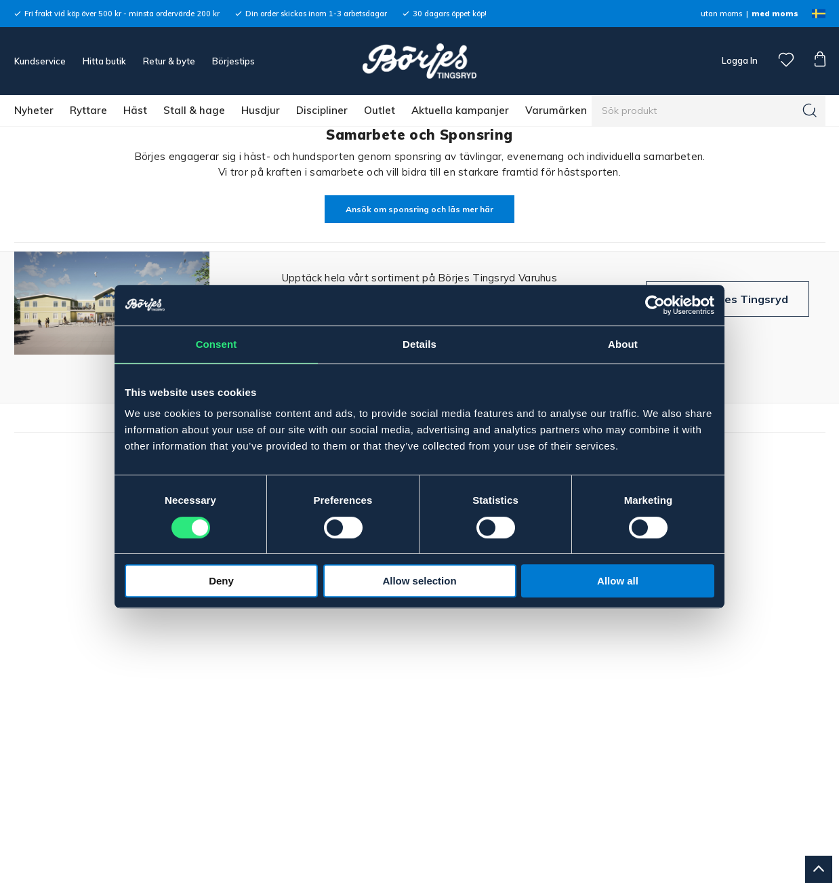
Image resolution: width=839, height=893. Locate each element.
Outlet (379, 110)
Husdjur (260, 110)
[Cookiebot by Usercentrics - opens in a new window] (655, 305)
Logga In (739, 60)
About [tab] (623, 344)
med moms (775, 13)
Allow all (617, 581)
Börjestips (233, 61)
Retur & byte (169, 61)
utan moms (721, 13)
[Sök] (809, 110)
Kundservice (40, 61)
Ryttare (88, 110)
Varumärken (556, 110)
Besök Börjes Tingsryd (727, 299)
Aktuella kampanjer (460, 110)
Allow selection (419, 581)
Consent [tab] (216, 344)
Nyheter (34, 110)
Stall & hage (194, 110)
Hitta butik (104, 61)
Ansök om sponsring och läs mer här (419, 209)
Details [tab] (419, 344)
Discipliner (322, 110)
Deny (221, 581)
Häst (135, 110)
